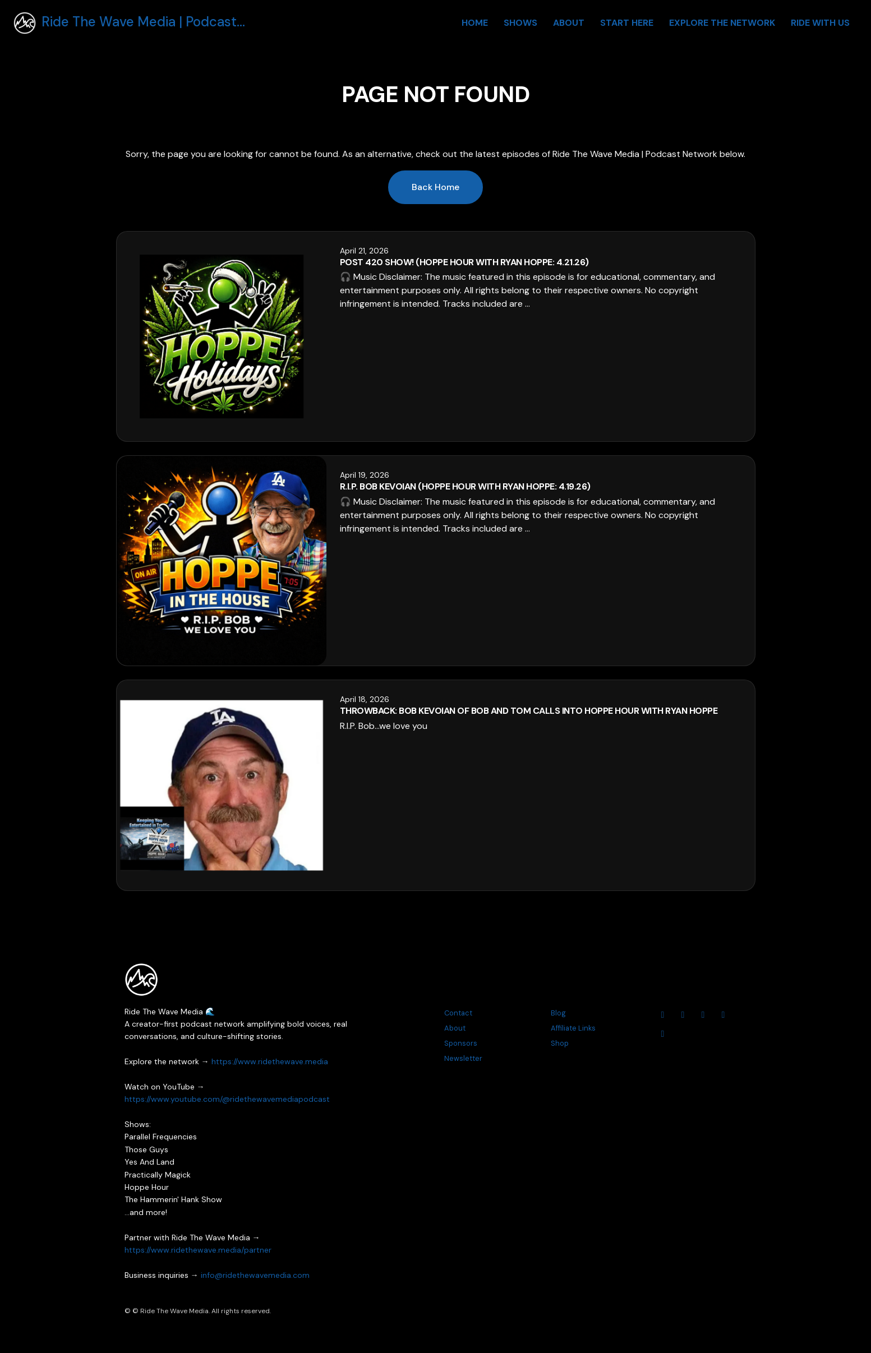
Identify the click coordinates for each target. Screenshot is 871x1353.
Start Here (626, 23)
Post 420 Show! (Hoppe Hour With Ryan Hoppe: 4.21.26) (464, 262)
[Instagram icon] (683, 1014)
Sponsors (460, 1043)
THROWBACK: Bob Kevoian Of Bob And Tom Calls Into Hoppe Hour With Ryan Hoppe (529, 711)
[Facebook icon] (703, 1014)
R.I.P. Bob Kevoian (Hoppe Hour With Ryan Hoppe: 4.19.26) (465, 486)
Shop (560, 1043)
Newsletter (463, 1058)
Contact (458, 1013)
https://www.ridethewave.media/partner (198, 1250)
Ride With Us (820, 23)
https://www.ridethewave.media (269, 1061)
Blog (558, 1013)
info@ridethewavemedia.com (255, 1275)
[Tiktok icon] (663, 1033)
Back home (435, 187)
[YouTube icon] (663, 1014)
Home (475, 23)
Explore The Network (722, 23)
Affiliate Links (573, 1028)
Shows (520, 23)
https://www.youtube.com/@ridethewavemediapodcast (227, 1099)
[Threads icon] (723, 1014)
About (568, 23)
